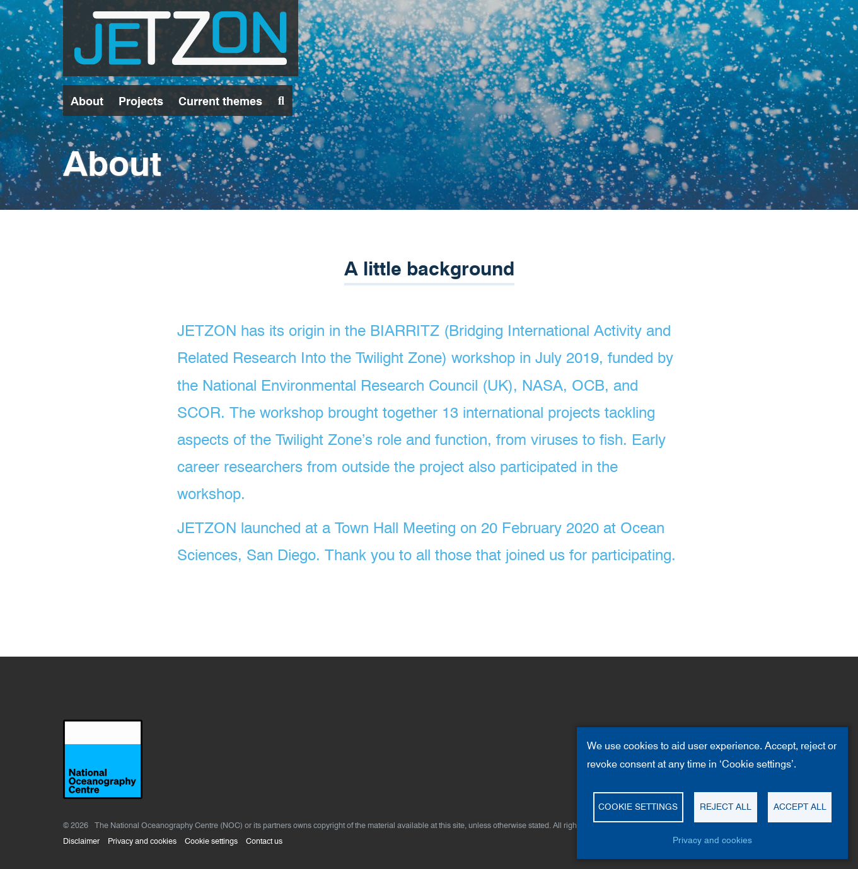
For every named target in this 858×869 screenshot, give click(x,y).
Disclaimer (81, 841)
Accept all (800, 807)
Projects (141, 101)
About (87, 101)
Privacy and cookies (142, 841)
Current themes (220, 101)
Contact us (264, 841)
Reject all (725, 807)
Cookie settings (211, 841)
